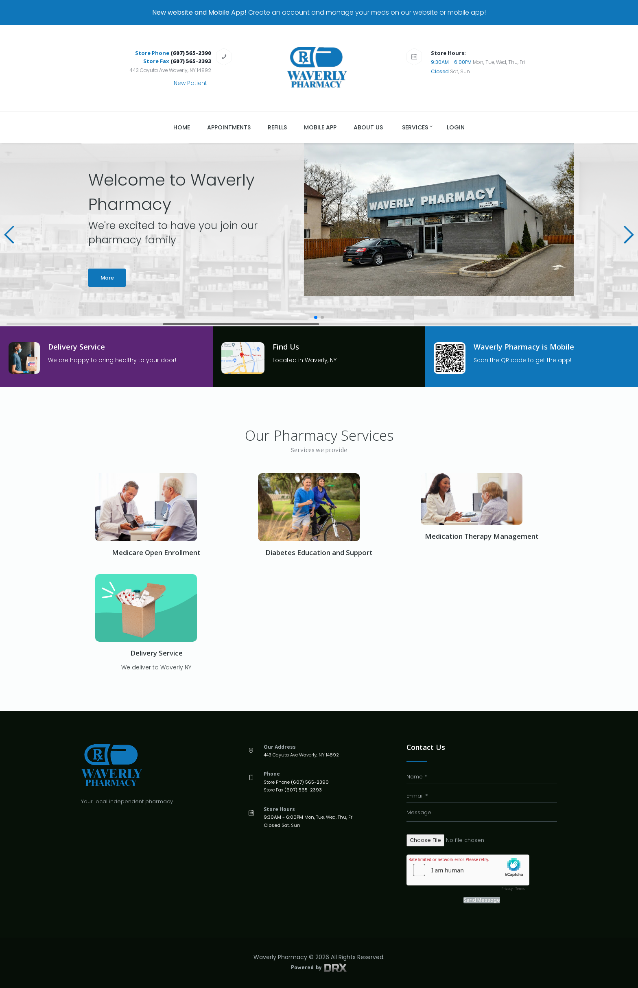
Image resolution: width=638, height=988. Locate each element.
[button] (9, 235)
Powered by (319, 967)
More (107, 278)
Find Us (286, 347)
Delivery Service (76, 347)
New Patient (190, 83)
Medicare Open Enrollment (156, 552)
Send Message (481, 900)
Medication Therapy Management (482, 536)
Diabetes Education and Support (319, 552)
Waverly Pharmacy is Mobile (524, 347)
